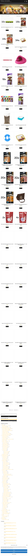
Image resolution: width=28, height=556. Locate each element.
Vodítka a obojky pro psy (5, 503)
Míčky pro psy (4, 465)
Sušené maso (4, 450)
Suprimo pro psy (6, 491)
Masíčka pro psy (6, 490)
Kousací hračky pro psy (6, 464)
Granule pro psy (5, 471)
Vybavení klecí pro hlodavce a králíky (6, 434)
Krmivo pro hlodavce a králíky (5, 429)
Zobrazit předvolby (14, 554)
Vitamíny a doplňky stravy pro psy (6, 502)
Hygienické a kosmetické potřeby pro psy (7, 469)
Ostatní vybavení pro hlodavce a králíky (7, 430)
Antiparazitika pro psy (5, 456)
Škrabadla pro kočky (4, 454)
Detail (7, 30)
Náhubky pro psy (5, 504)
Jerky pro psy (5, 488)
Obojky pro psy (5, 505)
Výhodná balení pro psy (5, 519)
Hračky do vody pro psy (6, 462)
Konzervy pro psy (5, 473)
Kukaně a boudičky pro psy (6, 498)
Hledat (9, 416)
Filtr (8, 420)
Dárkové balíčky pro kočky (5, 437)
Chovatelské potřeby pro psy (5, 455)
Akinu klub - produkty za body (5, 425)
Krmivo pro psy (4, 470)
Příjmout (14, 550)
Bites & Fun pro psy (6, 487)
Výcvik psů (3, 508)
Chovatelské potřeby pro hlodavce (6, 427)
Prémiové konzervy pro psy (7, 474)
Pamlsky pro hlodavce (5, 431)
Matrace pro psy (5, 499)
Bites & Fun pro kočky (6, 451)
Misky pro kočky (5, 448)
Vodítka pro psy (5, 507)
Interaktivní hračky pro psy (6, 463)
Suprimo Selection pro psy (7, 492)
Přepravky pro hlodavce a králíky (6, 433)
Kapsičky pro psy (5, 472)
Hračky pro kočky (4, 438)
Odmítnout (14, 552)
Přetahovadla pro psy (5, 468)
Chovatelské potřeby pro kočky (5, 435)
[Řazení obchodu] (21, 16)
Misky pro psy (4, 480)
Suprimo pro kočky (6, 453)
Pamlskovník (4, 509)
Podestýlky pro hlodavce (5, 432)
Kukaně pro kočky (5, 445)
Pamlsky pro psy (4, 482)
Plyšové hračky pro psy (6, 467)
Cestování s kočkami (4, 436)
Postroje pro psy (5, 506)
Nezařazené (3, 517)
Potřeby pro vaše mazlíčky (5, 0)
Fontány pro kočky (5, 447)
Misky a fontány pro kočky (5, 446)
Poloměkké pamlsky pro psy (6, 484)
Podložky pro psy (5, 501)
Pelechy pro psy (5, 500)
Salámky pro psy (5, 485)
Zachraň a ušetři (4, 516)
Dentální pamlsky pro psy (6, 483)
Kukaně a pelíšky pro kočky (5, 444)
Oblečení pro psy (4, 481)
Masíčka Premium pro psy (7, 489)
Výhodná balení (3, 518)
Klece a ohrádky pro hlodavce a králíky (6, 428)
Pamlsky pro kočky (4, 449)
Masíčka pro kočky (6, 452)
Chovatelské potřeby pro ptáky (5, 510)
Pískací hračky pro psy (5, 466)
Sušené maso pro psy (5, 486)
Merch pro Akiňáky (4, 426)
